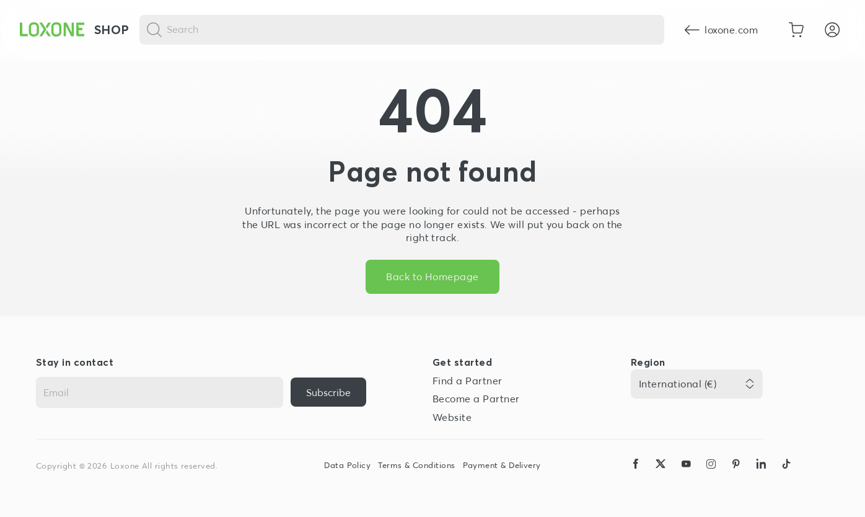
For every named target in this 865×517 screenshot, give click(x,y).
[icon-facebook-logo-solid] (636, 476)
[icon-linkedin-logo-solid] (761, 476)
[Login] (832, 29)
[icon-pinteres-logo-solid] (736, 476)
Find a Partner (467, 380)
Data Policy (347, 465)
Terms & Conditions (416, 465)
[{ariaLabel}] (328, 392)
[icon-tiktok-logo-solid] (786, 476)
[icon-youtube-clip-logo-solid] (686, 476)
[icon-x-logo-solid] (660, 476)
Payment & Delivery (502, 465)
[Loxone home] (52, 29)
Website (452, 417)
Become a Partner (476, 398)
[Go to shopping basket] (796, 29)
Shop (112, 30)
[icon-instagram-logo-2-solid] (711, 476)
